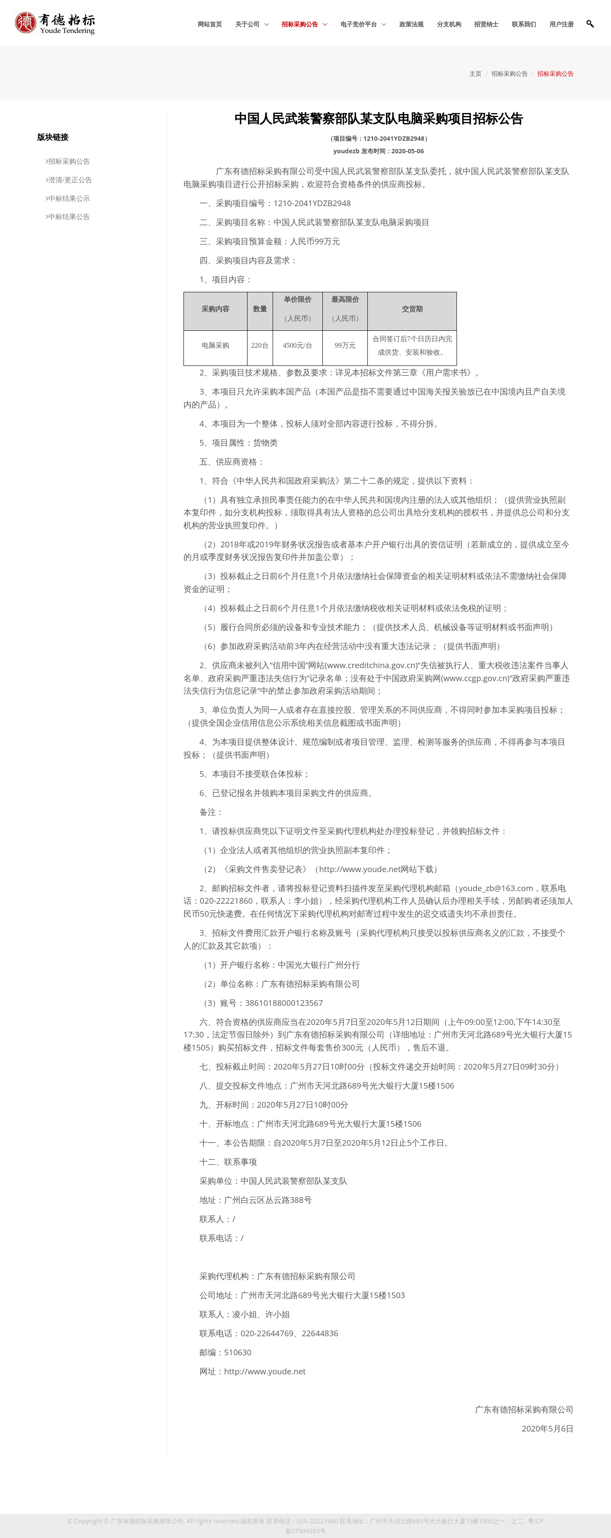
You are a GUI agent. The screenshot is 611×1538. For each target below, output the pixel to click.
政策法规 (411, 24)
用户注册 (562, 24)
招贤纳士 (486, 24)
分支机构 (449, 24)
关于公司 (248, 24)
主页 (476, 73)
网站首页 (210, 24)
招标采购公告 (301, 24)
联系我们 (524, 24)
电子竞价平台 (360, 24)
